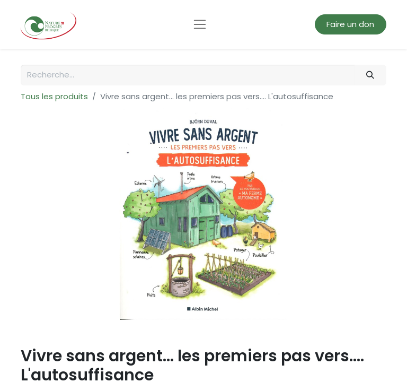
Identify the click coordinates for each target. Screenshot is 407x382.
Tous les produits (54, 96)
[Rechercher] (370, 75)
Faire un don (350, 24)
